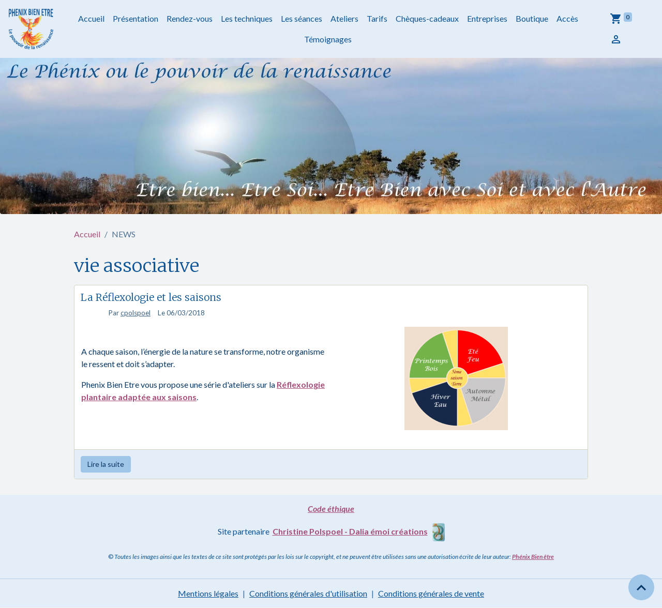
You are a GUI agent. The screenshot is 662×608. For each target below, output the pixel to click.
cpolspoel (136, 313)
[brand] (31, 29)
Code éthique (331, 508)
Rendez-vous (190, 18)
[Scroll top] (641, 587)
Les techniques (247, 18)
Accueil (91, 18)
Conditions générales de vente (431, 593)
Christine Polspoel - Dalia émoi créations (350, 531)
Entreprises (487, 18)
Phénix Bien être (533, 556)
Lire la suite (105, 464)
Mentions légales (208, 593)
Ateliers (344, 18)
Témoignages (328, 39)
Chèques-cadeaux (427, 18)
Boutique (532, 18)
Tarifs (377, 18)
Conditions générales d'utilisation (308, 593)
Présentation (135, 18)
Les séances (301, 18)
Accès (567, 18)
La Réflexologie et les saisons (151, 297)
